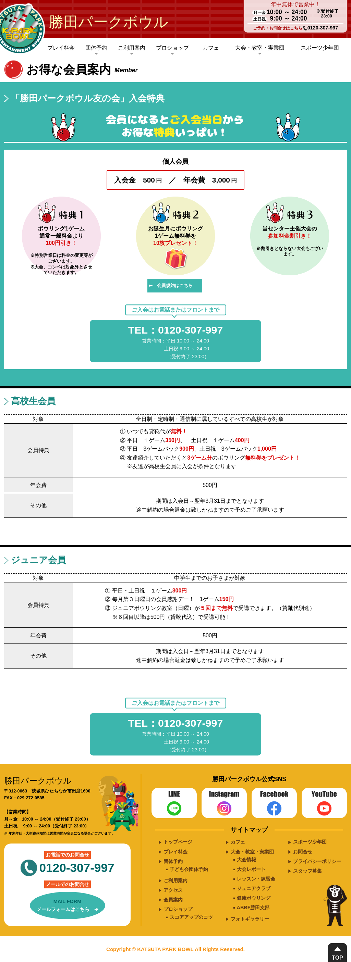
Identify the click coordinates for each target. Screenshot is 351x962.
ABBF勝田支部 (253, 907)
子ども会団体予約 (189, 869)
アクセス (173, 890)
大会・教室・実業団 (260, 48)
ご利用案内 (131, 48)
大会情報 (246, 859)
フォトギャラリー (250, 919)
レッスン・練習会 (256, 879)
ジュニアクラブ (253, 888)
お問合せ (302, 851)
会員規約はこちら (175, 285)
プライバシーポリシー (317, 861)
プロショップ (172, 48)
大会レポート (251, 869)
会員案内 (173, 899)
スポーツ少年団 (320, 48)
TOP (337, 958)
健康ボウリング (253, 898)
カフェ (211, 48)
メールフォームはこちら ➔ (67, 905)
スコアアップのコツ (191, 917)
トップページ (178, 842)
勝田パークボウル (108, 22)
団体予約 (96, 48)
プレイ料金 (61, 48)
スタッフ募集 (307, 871)
